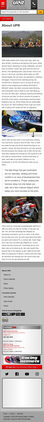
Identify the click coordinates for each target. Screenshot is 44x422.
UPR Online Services (10, 331)
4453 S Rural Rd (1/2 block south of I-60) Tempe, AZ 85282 (14, 348)
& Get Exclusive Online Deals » (22, 367)
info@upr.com (6, 334)
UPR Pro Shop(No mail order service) (11, 345)
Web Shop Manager (24, 419)
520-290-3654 (8, 337)
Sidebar (8, 19)
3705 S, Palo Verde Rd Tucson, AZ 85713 (14, 332)
